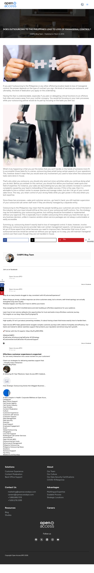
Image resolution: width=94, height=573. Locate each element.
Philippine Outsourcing (11, 445)
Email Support (8, 424)
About (50, 467)
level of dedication (23, 90)
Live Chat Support (9, 434)
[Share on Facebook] (16, 240)
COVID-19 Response (55, 480)
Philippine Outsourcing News (13, 447)
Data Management (9, 418)
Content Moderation (10, 409)
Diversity (6, 422)
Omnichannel (7, 437)
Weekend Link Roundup (11, 455)
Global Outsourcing (10, 430)
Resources (10, 507)
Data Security (8, 420)
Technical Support (9, 451)
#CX (19, 308)
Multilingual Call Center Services (14, 436)
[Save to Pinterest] (71, 240)
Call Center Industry (10, 405)
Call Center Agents (9, 403)
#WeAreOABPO (8, 335)
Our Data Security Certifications (60, 477)
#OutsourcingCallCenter (20, 337)
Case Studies (7, 407)
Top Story (6, 453)
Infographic (7, 432)
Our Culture (52, 474)
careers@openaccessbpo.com (21, 494)
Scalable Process (54, 494)
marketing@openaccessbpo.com (22, 492)
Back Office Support (10, 401)
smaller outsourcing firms (52, 215)
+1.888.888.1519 (15, 497)
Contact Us (10, 487)
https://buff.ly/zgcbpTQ (29, 314)
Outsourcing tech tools (11, 441)
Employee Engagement (11, 426)
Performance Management (12, 443)
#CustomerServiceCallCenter (13, 339)
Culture (5, 411)
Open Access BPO (15, 276)
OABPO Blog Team (36, 34)
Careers (51, 507)
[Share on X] (43, 240)
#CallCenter (7, 337)
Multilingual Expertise (56, 492)
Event (5, 428)
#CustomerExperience (51, 295)
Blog (7, 512)
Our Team (51, 471)
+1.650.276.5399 (15, 500)
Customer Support (9, 417)
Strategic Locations (55, 497)
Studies (8, 515)
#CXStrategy (34, 337)
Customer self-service (11, 415)
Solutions (6, 449)
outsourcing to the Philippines (25, 86)
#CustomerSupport (31, 339)
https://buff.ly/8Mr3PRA (34, 331)
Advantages (53, 487)
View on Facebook (85, 284)
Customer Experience (10, 413)
